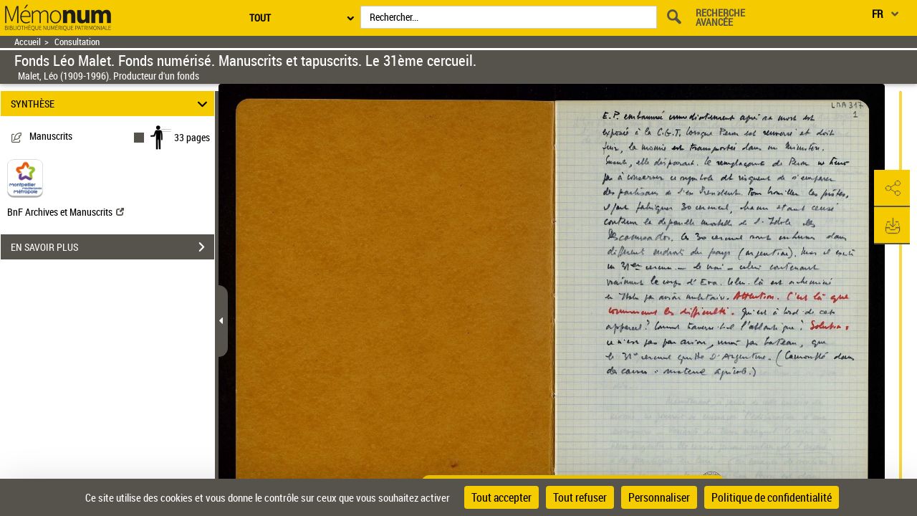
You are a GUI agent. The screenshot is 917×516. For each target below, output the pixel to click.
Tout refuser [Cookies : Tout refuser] (580, 497)
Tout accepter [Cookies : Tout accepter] (501, 497)
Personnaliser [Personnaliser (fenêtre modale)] (659, 497)
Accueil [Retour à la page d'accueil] (27, 42)
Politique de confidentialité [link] (771, 497)
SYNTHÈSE (111, 103)
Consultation (77, 42)
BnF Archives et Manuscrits (65, 212)
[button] (892, 188)
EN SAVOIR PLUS (112, 247)
